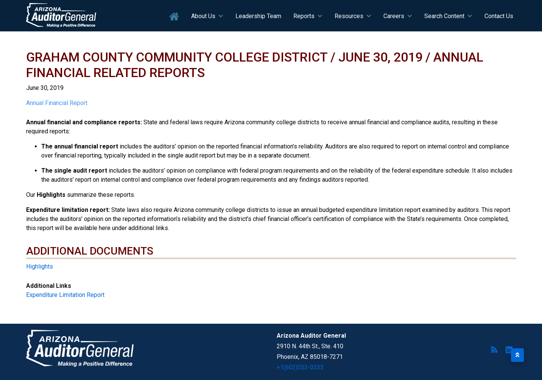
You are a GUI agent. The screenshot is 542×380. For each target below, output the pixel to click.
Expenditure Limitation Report (65, 294)
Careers (393, 16)
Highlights (39, 266)
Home (174, 16)
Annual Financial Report (56, 103)
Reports (304, 16)
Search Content (444, 16)
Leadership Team (258, 16)
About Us (203, 16)
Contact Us (498, 16)
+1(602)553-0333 (300, 367)
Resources (349, 16)
